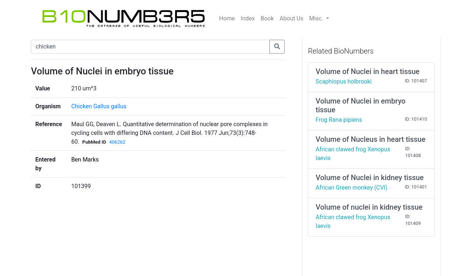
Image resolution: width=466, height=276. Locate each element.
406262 (117, 142)
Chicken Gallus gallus (99, 106)
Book (267, 18)
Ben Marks (85, 159)
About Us (291, 18)
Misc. (317, 18)
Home (227, 18)
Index (248, 18)
